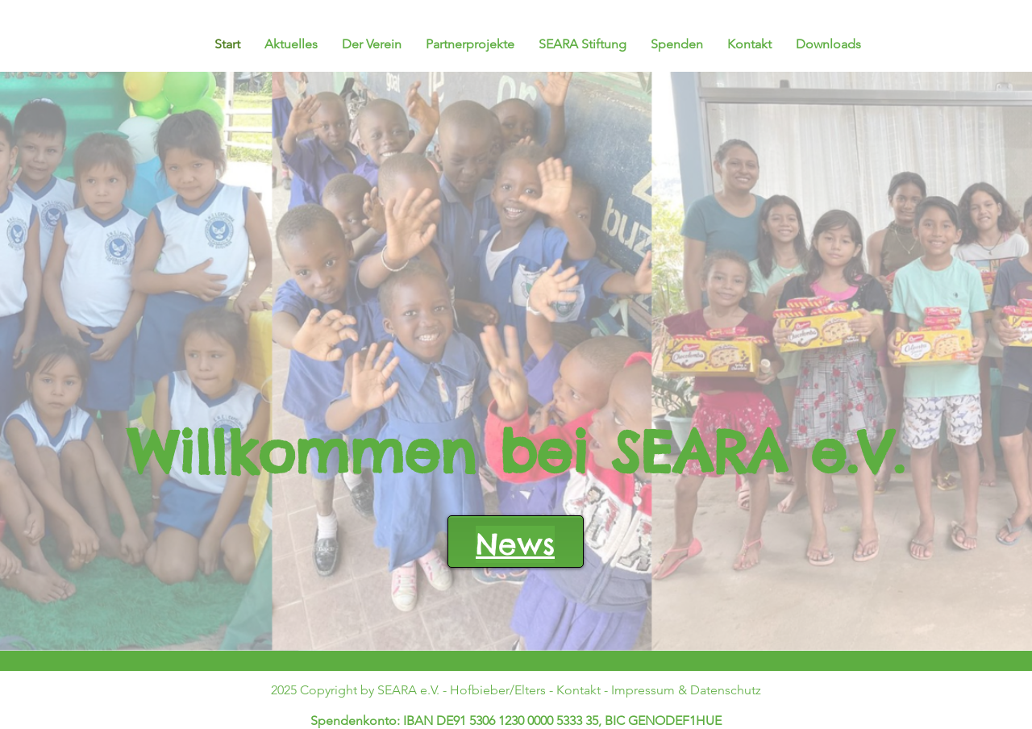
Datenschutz (725, 690)
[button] (470, 44)
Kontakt (578, 690)
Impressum (643, 690)
